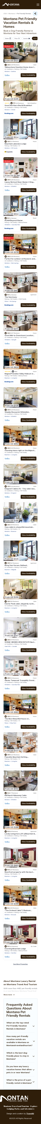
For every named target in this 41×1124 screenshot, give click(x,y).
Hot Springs (13, 301)
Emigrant (13, 493)
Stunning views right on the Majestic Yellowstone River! (20, 451)
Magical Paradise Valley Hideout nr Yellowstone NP (19, 375)
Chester (13, 109)
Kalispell (14, 339)
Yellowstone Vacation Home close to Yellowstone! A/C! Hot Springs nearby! (20, 68)
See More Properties (20, 964)
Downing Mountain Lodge (15, 949)
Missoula (13, 914)
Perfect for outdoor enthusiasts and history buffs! (20, 260)
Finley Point (13, 723)
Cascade (14, 646)
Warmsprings (15, 263)
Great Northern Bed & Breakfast (18, 105)
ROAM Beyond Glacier (14, 220)
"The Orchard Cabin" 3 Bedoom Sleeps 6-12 (18, 911)
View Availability (28, 75)
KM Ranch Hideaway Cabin (16, 795)
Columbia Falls (16, 224)
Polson (6, 301)
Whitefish (14, 186)
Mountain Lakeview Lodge (15, 144)
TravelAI (30, 1114)
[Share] (35, 13)
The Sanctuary (11, 297)
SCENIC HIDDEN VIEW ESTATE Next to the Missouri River (19, 643)
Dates (7, 38)
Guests (25, 38)
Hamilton (13, 953)
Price (16, 38)
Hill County (14, 148)
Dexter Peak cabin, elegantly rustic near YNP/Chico (19, 605)
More (35, 38)
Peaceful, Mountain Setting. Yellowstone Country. (16, 758)
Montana (7, 71)
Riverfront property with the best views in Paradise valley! (19, 873)
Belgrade (13, 569)
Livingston (14, 378)
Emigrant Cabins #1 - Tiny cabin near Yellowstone (20, 490)
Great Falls (8, 646)
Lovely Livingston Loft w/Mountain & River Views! (20, 835)
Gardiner (13, 71)
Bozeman (7, 378)
